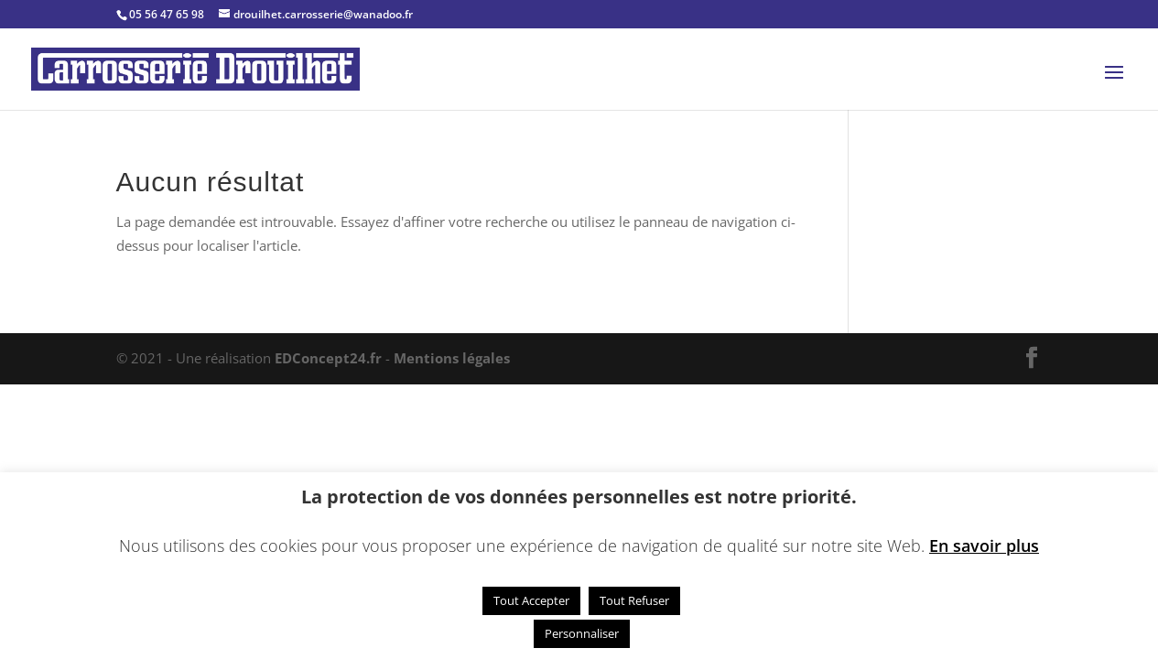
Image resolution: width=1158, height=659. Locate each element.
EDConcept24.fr (330, 358)
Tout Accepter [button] (531, 600)
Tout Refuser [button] (634, 600)
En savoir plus (984, 545)
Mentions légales (452, 358)
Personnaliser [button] (582, 633)
